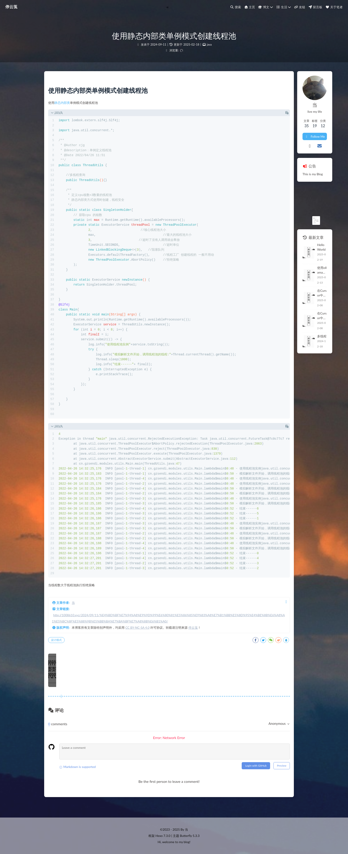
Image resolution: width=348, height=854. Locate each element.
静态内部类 (67, 105)
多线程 (264, 308)
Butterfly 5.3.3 (190, 836)
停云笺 (198, 636)
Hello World (268, 240)
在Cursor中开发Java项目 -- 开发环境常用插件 (278, 274)
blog (187, 842)
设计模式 (61, 649)
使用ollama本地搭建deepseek (278, 256)
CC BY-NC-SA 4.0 (142, 636)
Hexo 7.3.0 (163, 836)
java (209, 44)
